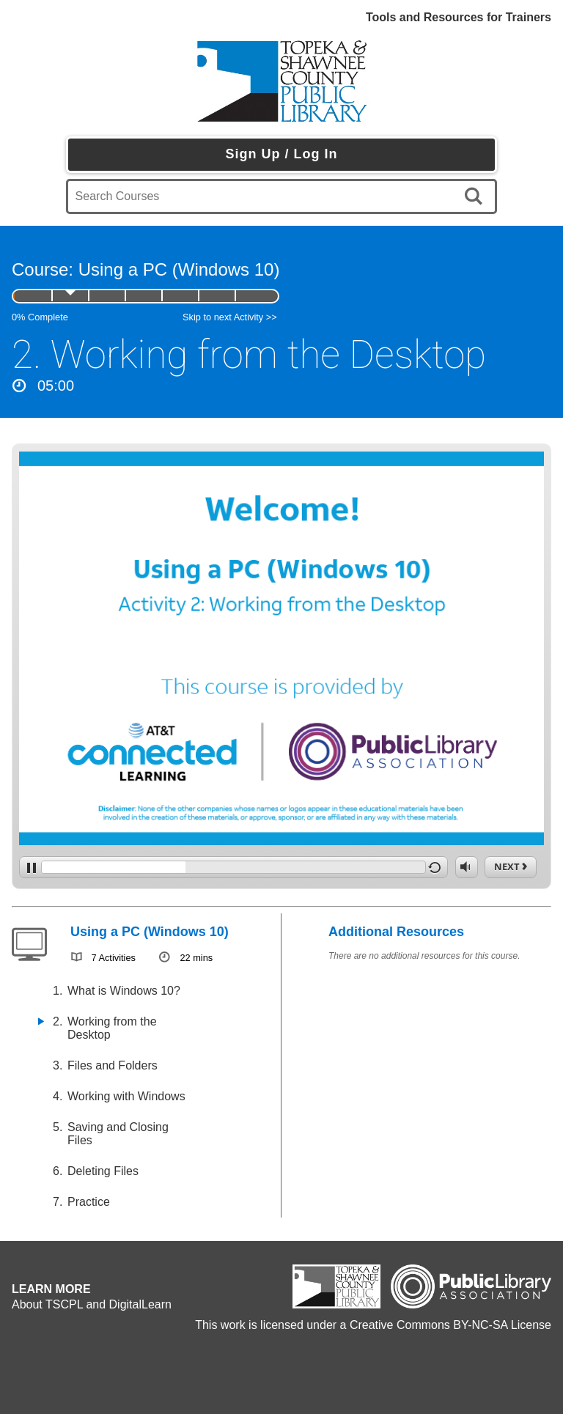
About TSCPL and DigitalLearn (92, 1304)
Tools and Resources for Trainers (458, 17)
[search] (476, 196)
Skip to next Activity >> (230, 317)
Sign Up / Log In (281, 154)
